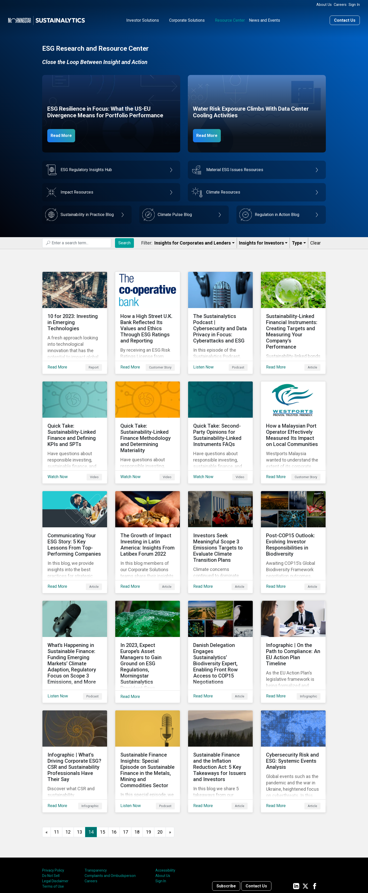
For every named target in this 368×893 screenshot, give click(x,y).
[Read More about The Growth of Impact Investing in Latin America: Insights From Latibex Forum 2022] (147, 520)
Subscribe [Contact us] (226, 843)
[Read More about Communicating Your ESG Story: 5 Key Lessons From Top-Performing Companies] (74, 520)
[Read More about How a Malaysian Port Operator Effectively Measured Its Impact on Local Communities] (293, 418)
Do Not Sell (51, 833)
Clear (315, 241)
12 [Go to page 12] (68, 789)
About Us (324, 5)
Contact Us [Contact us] (344, 18)
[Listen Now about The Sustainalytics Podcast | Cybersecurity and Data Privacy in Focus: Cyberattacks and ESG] (220, 317)
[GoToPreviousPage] (46, 789)
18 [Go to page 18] (137, 789)
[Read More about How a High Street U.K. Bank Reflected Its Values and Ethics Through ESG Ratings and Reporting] (147, 317)
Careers (340, 5)
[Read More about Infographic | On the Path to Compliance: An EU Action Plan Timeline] (293, 621)
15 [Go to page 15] (102, 789)
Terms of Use (53, 844)
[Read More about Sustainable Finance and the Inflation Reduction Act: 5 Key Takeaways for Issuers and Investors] (220, 723)
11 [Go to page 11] (56, 789)
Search (124, 241)
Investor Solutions (142, 18)
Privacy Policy (53, 828)
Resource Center (230, 18)
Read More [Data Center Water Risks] (210, 133)
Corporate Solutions (187, 18)
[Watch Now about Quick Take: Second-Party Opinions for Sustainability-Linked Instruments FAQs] (220, 418)
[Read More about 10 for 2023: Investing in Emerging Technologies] (74, 317)
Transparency (96, 828)
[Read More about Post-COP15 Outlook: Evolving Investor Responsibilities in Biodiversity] (293, 520)
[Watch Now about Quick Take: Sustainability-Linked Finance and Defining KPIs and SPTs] (74, 418)
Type (297, 241)
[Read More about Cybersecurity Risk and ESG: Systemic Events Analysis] (293, 723)
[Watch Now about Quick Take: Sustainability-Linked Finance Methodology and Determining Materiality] (147, 418)
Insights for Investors (261, 241)
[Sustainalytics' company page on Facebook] (315, 843)
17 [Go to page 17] (125, 789)
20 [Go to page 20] (160, 789)
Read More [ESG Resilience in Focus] (64, 133)
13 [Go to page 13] (79, 789)
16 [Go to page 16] (114, 789)
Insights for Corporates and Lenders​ (192, 241)
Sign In (354, 5)
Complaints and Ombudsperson (110, 833)
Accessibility (165, 828)
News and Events (264, 18)
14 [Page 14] (91, 789)
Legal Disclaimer (55, 839)
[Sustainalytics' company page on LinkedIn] (296, 843)
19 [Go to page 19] (148, 789)
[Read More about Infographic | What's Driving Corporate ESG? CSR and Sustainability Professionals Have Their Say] (74, 723)
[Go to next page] (170, 789)
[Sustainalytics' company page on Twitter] (305, 843)
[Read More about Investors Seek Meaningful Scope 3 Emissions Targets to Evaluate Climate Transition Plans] (220, 520)
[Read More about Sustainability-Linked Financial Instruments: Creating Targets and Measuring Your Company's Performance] (293, 317)
